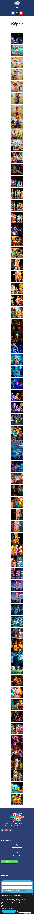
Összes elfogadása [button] (9, 911)
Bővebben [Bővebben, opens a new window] (28, 901)
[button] (17, 8)
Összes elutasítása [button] (25, 911)
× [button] (32, 894)
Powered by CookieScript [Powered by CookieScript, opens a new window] (27, 913)
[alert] (17, 903)
